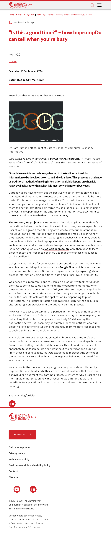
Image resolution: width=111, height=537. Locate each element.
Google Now (66, 267)
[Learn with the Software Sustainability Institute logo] (20, 5)
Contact (13, 471)
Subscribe (19, 434)
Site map (14, 477)
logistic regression (56, 248)
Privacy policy (17, 453)
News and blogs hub (25, 15)
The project (24, 222)
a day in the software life (63, 158)
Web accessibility (19, 459)
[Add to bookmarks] (51, 22)
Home (11, 15)
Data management (20, 447)
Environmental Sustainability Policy (29, 465)
